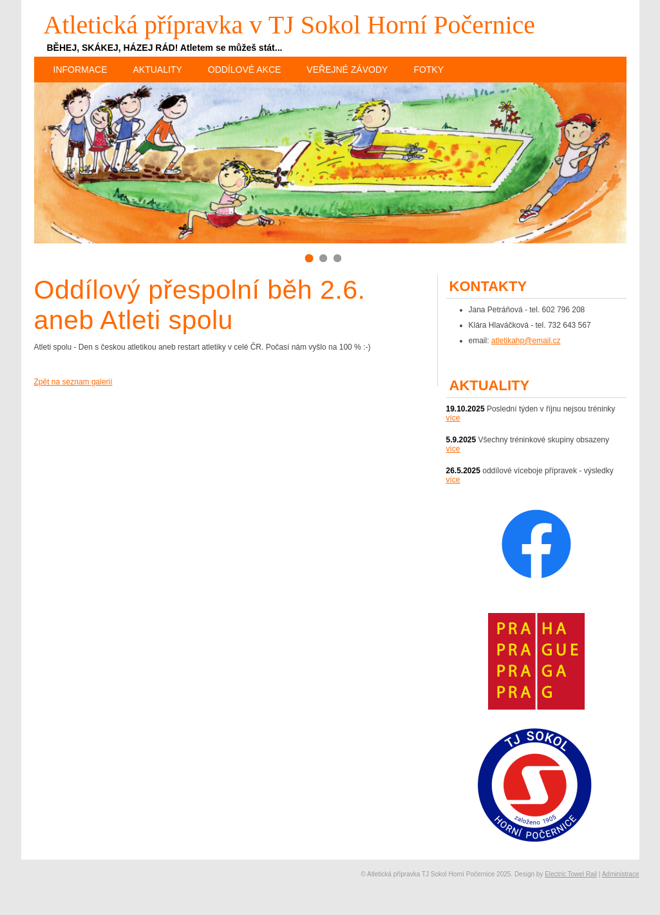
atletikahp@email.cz (526, 340)
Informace (80, 69)
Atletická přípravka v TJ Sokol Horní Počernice (290, 24)
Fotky (428, 69)
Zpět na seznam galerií (73, 381)
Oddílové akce (244, 69)
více (453, 417)
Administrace (620, 874)
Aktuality (157, 69)
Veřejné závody (347, 69)
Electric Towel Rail (571, 874)
